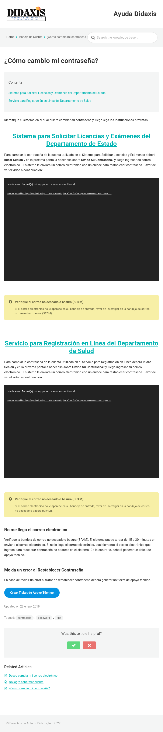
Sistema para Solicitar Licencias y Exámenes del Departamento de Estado (56, 93)
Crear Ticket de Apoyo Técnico (32, 593)
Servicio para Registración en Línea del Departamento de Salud (49, 100)
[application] (81, 229)
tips (59, 617)
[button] (73, 645)
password (44, 617)
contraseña (24, 617)
